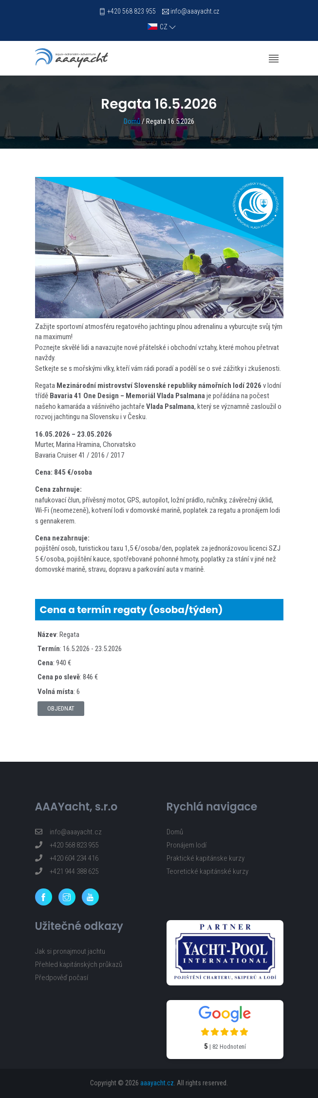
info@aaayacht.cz (194, 11)
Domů (132, 121)
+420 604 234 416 (67, 858)
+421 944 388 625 (67, 871)
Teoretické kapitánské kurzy (207, 871)
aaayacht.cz (157, 1083)
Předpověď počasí (61, 977)
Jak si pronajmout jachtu (70, 951)
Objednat (61, 708)
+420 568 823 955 (131, 11)
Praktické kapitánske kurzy (205, 858)
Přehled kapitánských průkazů (78, 964)
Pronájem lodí (186, 845)
